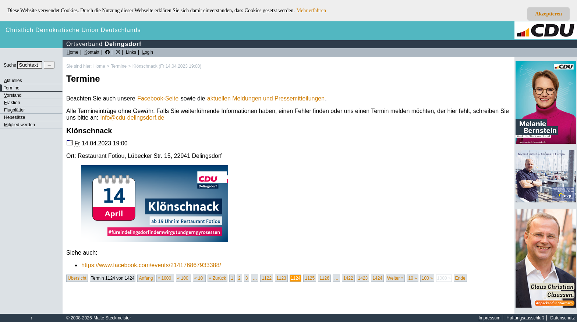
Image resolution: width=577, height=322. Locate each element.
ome (72, 52)
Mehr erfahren (311, 10)
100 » (427, 278)
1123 (281, 278)
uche (10, 65)
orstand (12, 95)
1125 (310, 278)
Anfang (146, 278)
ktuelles (13, 80)
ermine (12, 88)
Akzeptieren (548, 14)
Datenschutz (562, 318)
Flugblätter (14, 110)
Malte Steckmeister (112, 318)
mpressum (489, 318)
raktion (12, 102)
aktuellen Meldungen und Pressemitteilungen (266, 98)
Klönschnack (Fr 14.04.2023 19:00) (166, 66)
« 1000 (165, 278)
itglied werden (19, 124)
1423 (363, 278)
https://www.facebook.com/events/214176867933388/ (151, 265)
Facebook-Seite (157, 98)
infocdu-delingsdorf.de (132, 117)
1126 (324, 278)
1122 (267, 278)
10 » (412, 278)
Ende (460, 278)
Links (131, 52)
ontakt (91, 52)
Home (99, 66)
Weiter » (395, 278)
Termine (119, 66)
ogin (147, 52)
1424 (377, 278)
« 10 (199, 278)
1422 (348, 278)
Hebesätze (14, 117)
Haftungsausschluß (525, 318)
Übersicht (77, 278)
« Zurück (217, 278)
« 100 (183, 278)
